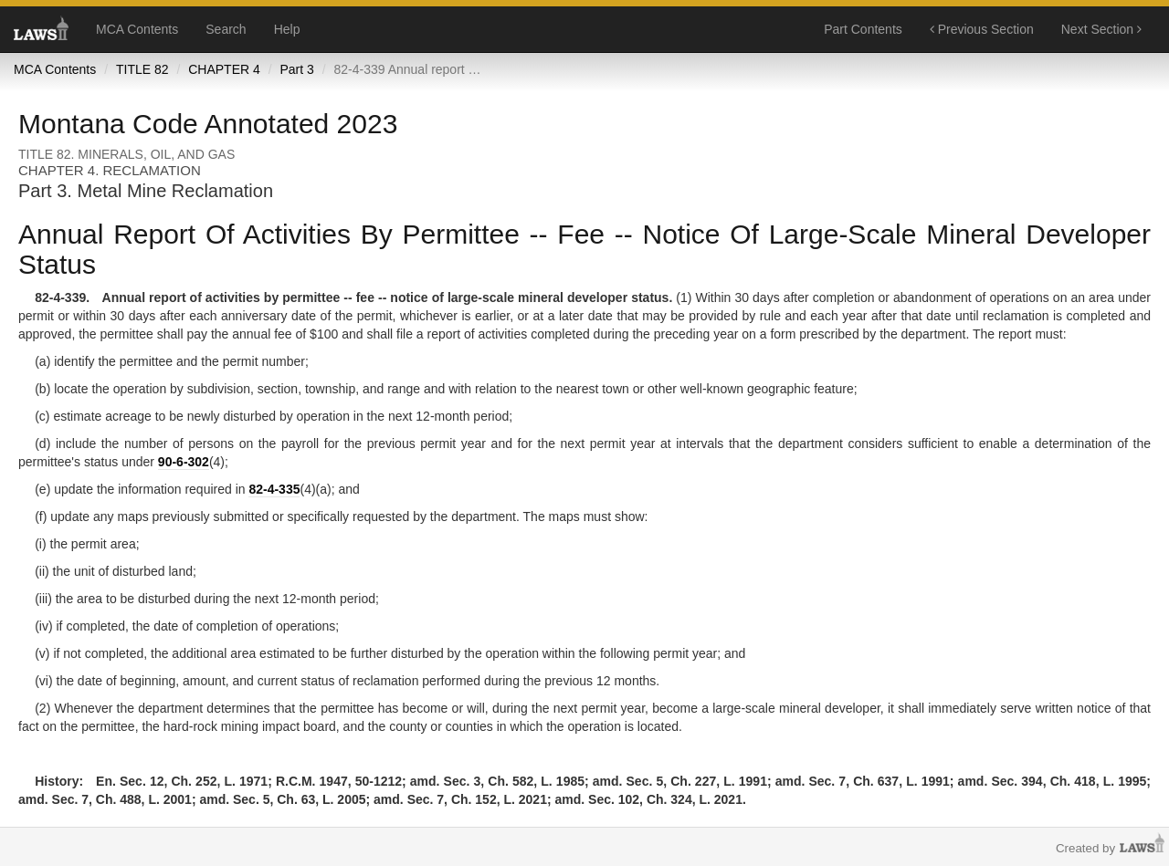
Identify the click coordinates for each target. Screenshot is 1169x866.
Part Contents (863, 29)
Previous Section (982, 29)
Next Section (1101, 29)
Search (225, 29)
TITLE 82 (142, 69)
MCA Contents (137, 29)
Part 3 (296, 69)
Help (287, 29)
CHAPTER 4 (224, 69)
